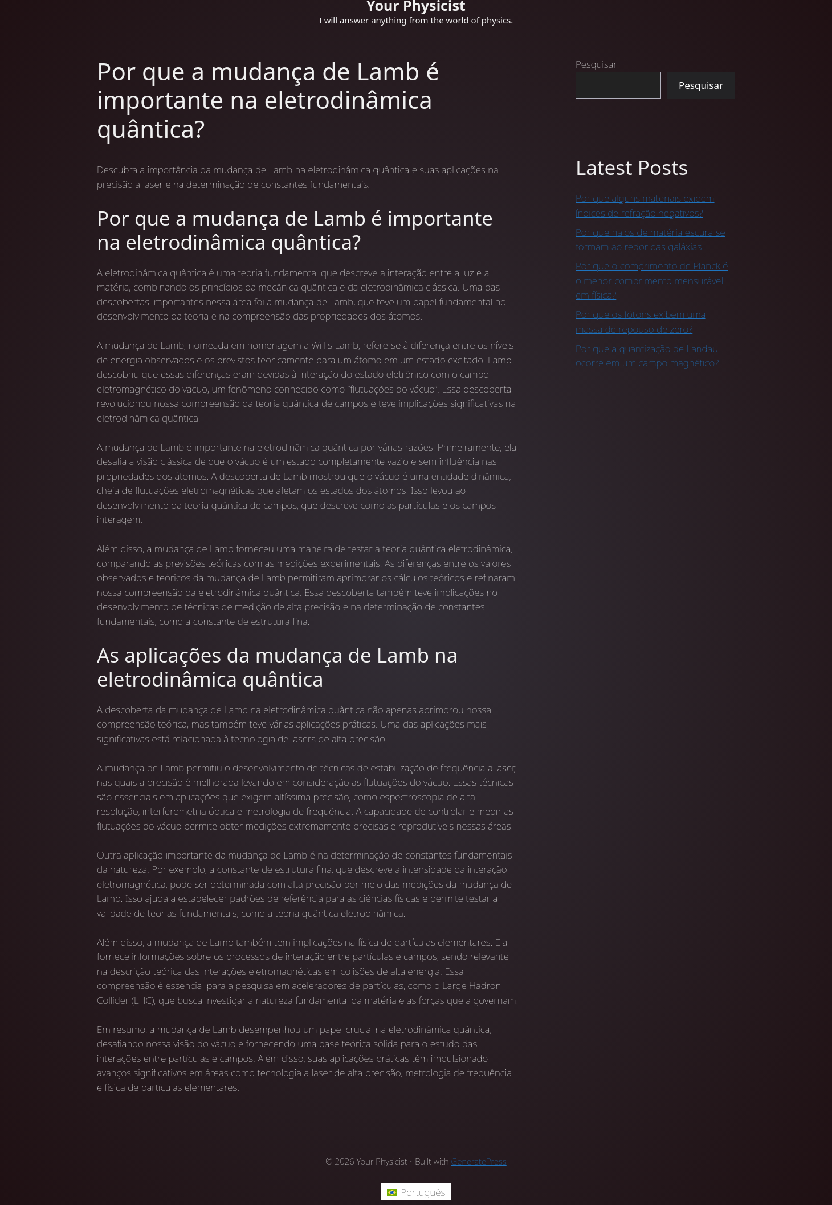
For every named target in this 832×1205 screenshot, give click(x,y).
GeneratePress (479, 1161)
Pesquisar (596, 64)
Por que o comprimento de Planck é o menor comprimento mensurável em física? (652, 280)
